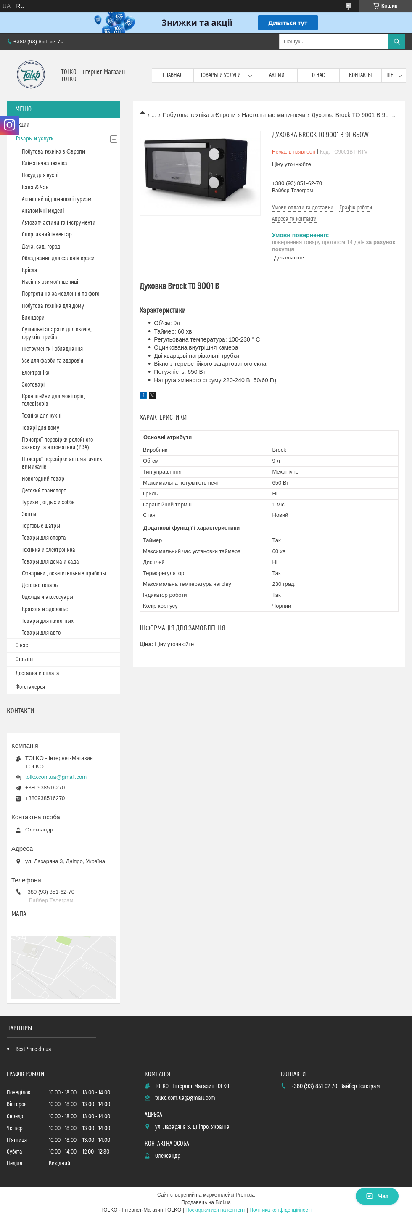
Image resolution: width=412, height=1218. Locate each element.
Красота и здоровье (45, 609)
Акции (277, 75)
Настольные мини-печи (273, 114)
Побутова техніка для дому (53, 306)
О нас (318, 75)
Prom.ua (245, 1195)
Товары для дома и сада (50, 562)
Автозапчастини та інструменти (58, 223)
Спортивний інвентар (47, 234)
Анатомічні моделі (43, 211)
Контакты (360, 75)
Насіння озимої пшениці (50, 282)
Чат (377, 1196)
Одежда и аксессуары (47, 597)
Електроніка (36, 373)
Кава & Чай (35, 187)
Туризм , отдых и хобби (48, 502)
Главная (173, 75)
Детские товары (40, 585)
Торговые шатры (41, 526)
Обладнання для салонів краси (58, 258)
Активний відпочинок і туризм (57, 199)
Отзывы (25, 659)
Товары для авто (41, 633)
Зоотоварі (33, 384)
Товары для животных (48, 621)
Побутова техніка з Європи (199, 114)
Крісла (29, 270)
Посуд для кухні (40, 175)
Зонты (29, 514)
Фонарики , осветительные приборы (64, 573)
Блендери (33, 318)
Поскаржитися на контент (215, 1210)
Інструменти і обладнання (52, 349)
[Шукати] (396, 41)
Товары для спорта (44, 538)
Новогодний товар (43, 479)
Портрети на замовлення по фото (60, 294)
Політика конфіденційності (280, 1210)
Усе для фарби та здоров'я (52, 360)
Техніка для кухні (41, 416)
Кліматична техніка (44, 163)
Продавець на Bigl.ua (206, 1202)
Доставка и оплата (37, 673)
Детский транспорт (44, 490)
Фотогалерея (30, 687)
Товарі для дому (40, 428)
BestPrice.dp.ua (33, 1049)
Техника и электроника (48, 550)
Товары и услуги (221, 75)
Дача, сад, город (41, 247)
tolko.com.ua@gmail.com (56, 777)
